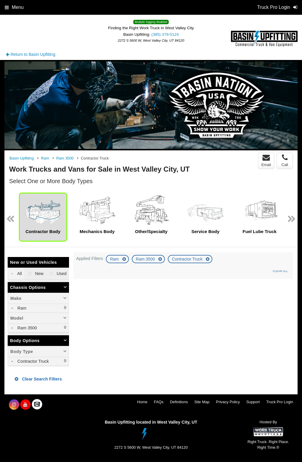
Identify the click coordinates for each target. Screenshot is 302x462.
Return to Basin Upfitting (30, 54)
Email (266, 160)
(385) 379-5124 (165, 34)
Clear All (280, 271)
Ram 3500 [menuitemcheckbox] (26, 328)
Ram (115, 259)
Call (284, 160)
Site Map (201, 402)
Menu (14, 7)
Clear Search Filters (38, 379)
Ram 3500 (146, 259)
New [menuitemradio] (39, 273)
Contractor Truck (187, 259)
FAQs (159, 402)
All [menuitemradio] (19, 273)
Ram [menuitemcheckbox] (21, 308)
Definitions (179, 402)
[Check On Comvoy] (37, 404)
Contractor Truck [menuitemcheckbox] (32, 361)
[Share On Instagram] (14, 404)
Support (253, 402)
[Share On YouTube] (25, 404)
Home (142, 402)
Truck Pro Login (279, 402)
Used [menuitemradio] (61, 273)
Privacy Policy (228, 402)
